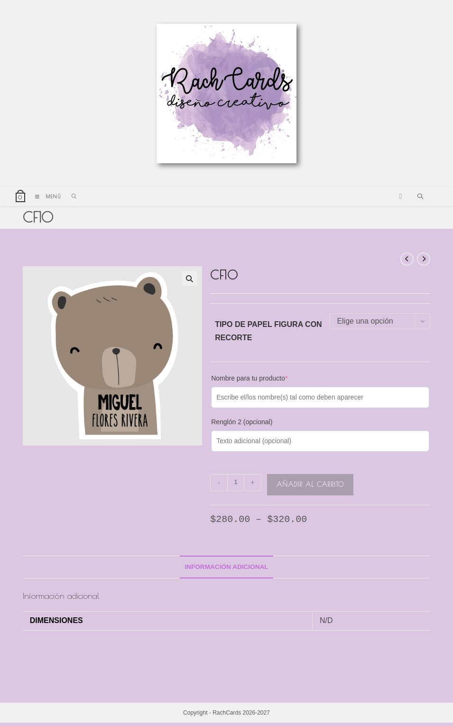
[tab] (226, 569)
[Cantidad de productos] (235, 484)
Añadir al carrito (310, 487)
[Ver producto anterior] (407, 262)
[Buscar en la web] (420, 200)
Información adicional (226, 569)
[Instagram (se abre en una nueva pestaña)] (400, 199)
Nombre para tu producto (249, 380)
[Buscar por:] (71, 199)
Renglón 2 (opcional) (241, 424)
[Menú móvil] (46, 199)
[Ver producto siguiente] (423, 262)
